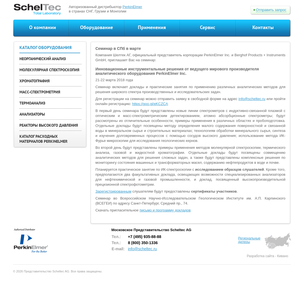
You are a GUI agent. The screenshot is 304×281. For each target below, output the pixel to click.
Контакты (263, 27)
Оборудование (96, 27)
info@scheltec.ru (252, 99)
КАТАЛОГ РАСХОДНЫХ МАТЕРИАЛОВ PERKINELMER (43, 139)
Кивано (282, 256)
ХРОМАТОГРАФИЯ (34, 80)
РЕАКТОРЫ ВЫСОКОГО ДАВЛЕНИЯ (48, 125)
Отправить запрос (271, 10)
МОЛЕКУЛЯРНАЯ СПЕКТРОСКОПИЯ (49, 69)
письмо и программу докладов (165, 210)
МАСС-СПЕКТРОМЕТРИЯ (39, 92)
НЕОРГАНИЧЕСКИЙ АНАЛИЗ (42, 58)
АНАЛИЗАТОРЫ (32, 114)
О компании (42, 27)
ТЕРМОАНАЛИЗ (32, 103)
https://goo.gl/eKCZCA (150, 104)
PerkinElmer (132, 7)
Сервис (207, 27)
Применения (152, 27)
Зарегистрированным (113, 191)
